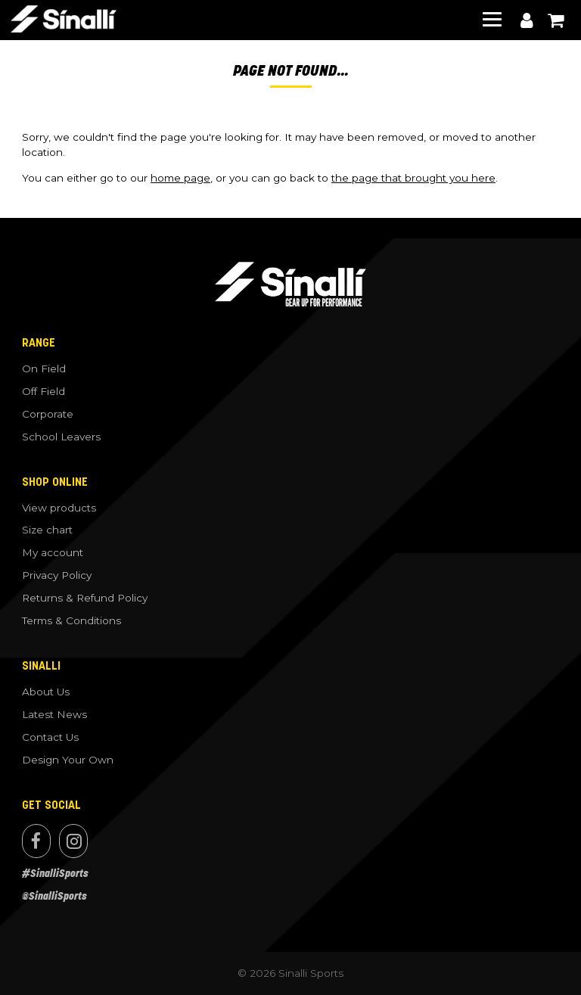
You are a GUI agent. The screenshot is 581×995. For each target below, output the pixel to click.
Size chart (47, 530)
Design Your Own (67, 760)
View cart (555, 20)
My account (526, 20)
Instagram (73, 840)
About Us (46, 692)
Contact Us (50, 737)
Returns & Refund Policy (85, 598)
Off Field (43, 391)
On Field (44, 368)
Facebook (36, 840)
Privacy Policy (57, 575)
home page (180, 178)
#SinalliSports (55, 873)
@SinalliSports (54, 896)
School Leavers (61, 437)
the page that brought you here (413, 178)
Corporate (47, 414)
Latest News (54, 714)
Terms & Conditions (71, 620)
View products (59, 508)
